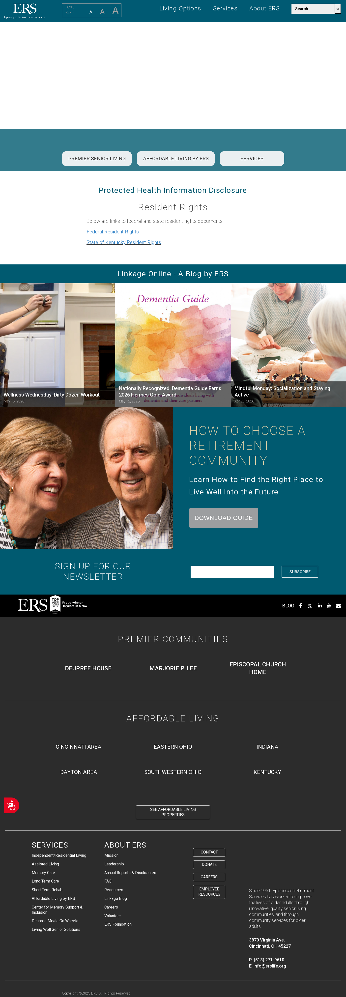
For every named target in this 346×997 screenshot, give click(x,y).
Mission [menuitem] (111, 855)
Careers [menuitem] (111, 907)
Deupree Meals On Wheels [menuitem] (55, 920)
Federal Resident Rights (112, 232)
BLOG (288, 606)
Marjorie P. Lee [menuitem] (173, 668)
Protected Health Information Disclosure (116, 975)
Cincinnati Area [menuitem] (78, 747)
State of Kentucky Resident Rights (123, 242)
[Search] (338, 9)
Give (269, 33)
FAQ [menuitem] (108, 881)
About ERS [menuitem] (264, 8)
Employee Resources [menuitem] (209, 892)
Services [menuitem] (225, 8)
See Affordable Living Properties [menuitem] (173, 812)
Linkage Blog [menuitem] (115, 898)
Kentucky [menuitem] (267, 772)
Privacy (69, 975)
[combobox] (313, 9)
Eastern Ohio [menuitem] (173, 747)
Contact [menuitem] (209, 852)
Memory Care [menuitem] (43, 872)
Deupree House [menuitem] (88, 668)
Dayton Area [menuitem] (78, 772)
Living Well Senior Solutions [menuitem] (56, 929)
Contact (325, 33)
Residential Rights (174, 975)
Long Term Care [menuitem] (45, 881)
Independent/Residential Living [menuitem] (59, 855)
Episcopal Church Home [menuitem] (258, 668)
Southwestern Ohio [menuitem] (173, 772)
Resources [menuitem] (113, 889)
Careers (294, 33)
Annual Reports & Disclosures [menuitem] (130, 872)
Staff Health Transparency (86, 981)
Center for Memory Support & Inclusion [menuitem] (57, 910)
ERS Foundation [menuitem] (118, 924)
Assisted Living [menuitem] (45, 864)
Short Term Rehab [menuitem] (47, 889)
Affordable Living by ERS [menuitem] (53, 898)
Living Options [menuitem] (181, 8)
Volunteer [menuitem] (112, 915)
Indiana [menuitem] (267, 747)
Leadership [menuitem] (114, 864)
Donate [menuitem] (209, 864)
